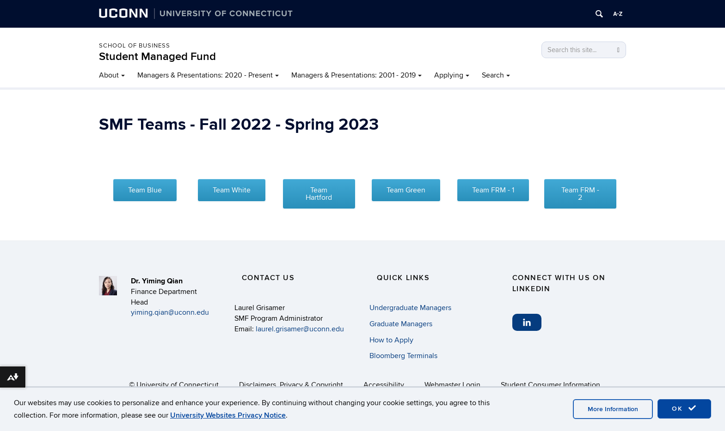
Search (493, 75)
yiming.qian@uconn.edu (170, 312)
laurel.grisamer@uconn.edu (300, 329)
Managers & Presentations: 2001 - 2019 (353, 75)
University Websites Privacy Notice (228, 415)
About (109, 75)
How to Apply (391, 340)
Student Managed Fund (157, 56)
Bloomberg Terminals (403, 355)
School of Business (134, 45)
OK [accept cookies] (684, 408)
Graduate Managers (400, 324)
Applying (448, 75)
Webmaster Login (452, 384)
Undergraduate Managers (410, 307)
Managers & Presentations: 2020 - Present (205, 75)
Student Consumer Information (550, 384)
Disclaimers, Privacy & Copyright (291, 384)
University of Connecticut (177, 384)
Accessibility (383, 384)
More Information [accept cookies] (613, 409)
